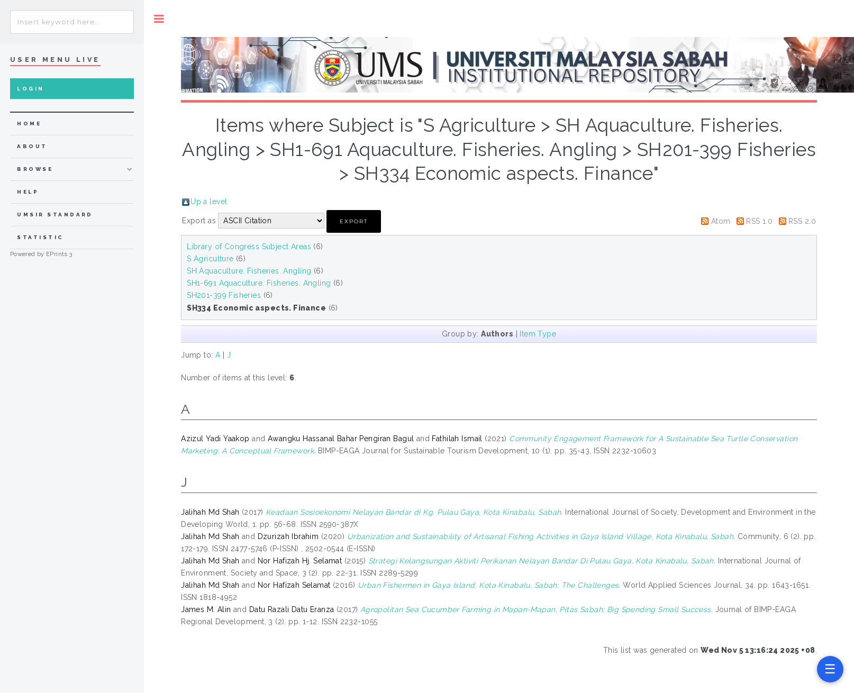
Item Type (538, 334)
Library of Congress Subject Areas (249, 246)
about (32, 146)
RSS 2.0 (802, 221)
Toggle (159, 19)
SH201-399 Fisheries (224, 295)
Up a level (208, 201)
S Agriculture (210, 258)
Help (28, 192)
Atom (721, 221)
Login (30, 89)
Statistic (40, 237)
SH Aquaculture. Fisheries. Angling (249, 271)
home (29, 123)
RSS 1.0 (759, 221)
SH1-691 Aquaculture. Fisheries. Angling (259, 283)
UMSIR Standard (55, 214)
